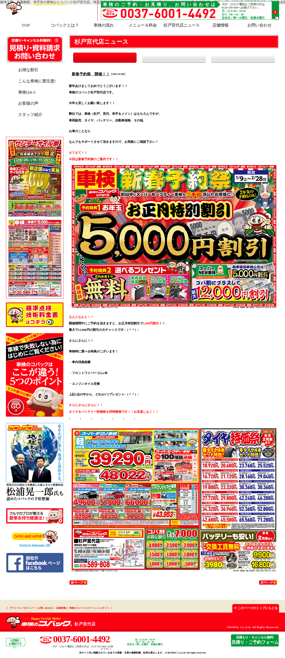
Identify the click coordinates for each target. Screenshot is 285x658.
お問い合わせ (259, 25)
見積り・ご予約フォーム (254, 640)
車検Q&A (27, 92)
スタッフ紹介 (30, 114)
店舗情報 (220, 25)
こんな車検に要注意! (37, 81)
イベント (251, 58)
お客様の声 (28, 103)
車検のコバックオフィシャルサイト (89, 608)
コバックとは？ (65, 25)
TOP (26, 25)
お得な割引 (28, 70)
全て (96, 58)
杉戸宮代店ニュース (181, 25)
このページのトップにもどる (255, 608)
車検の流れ (104, 25)
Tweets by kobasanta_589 (34, 545)
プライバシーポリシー (21, 608)
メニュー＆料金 (142, 25)
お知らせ (174, 58)
